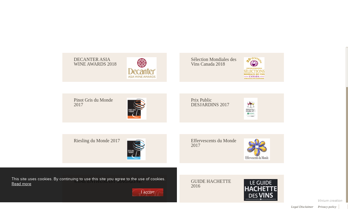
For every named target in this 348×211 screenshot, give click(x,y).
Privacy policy (327, 206)
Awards (26, 206)
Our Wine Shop (72, 30)
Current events (321, 30)
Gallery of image (83, 206)
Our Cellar (29, 30)
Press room (111, 206)
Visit (278, 30)
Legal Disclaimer (302, 206)
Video (176, 206)
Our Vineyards (114, 30)
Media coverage (51, 206)
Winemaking (236, 30)
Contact (133, 206)
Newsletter (155, 206)
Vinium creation (330, 200)
